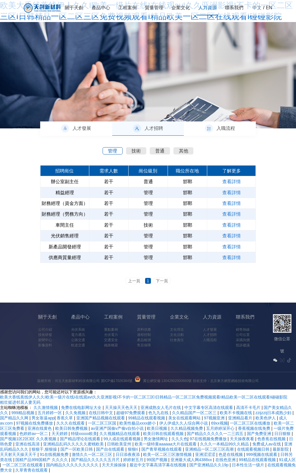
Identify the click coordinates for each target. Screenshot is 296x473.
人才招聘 (162, 335)
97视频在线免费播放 (35, 423)
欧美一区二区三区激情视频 (168, 454)
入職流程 (162, 340)
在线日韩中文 (101, 412)
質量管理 (154, 7)
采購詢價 (195, 340)
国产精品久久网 (14, 418)
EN (269, 7)
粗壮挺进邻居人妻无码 (20, 402)
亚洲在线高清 (28, 444)
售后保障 (96, 345)
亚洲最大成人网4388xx (192, 459)
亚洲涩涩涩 (206, 454)
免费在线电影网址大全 (82, 407)
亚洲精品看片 (241, 418)
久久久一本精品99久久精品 (225, 444)
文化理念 (129, 330)
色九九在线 (159, 412)
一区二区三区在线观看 (23, 465)
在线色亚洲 (226, 459)
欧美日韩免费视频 (72, 428)
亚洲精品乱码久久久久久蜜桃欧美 (74, 444)
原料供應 (96, 330)
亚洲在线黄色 (40, 428)
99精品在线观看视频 (147, 418)
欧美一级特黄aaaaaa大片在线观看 (166, 444)
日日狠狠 (283, 433)
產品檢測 (96, 340)
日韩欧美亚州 (119, 444)
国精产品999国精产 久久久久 (42, 459)
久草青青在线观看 (32, 470)
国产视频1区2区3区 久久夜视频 (29, 438)
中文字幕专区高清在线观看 (209, 407)
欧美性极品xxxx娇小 (138, 423)
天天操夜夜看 (242, 438)
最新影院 (281, 449)
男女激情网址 (156, 438)
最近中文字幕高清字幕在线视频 (158, 465)
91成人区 (287, 459)
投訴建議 (195, 345)
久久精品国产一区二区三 (195, 412)
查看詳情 (231, 181)
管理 (112, 150)
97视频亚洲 (215, 418)
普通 (159, 150)
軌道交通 (31, 345)
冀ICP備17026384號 (116, 381)
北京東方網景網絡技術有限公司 (234, 381)
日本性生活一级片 (248, 465)
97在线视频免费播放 (208, 438)
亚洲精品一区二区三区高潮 (210, 449)
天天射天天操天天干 (19, 454)
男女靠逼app (43, 418)
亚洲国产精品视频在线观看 (101, 418)
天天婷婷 (60, 433)
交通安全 (64, 340)
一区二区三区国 (102, 423)
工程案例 (127, 7)
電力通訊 (31, 335)
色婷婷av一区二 (34, 433)
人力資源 (207, 7)
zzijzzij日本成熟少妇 (274, 412)
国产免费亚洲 (259, 433)
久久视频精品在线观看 (120, 433)
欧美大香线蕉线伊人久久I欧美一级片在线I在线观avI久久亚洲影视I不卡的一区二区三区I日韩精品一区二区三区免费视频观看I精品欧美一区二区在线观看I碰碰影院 (143, 397)
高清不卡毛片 (249, 407)
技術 (136, 150)
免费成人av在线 (267, 444)
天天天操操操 (114, 465)
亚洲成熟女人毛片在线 (161, 407)
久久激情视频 (46, 407)
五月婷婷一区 (50, 412)
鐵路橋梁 (64, 345)
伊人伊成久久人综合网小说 (184, 423)
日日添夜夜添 (128, 454)
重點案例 (64, 330)
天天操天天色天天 (121, 407)
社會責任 (129, 340)
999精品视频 (23, 412)
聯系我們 (234, 7)
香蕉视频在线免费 (254, 428)
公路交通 (31, 340)
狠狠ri (133, 449)
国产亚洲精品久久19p (209, 465)
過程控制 (96, 335)
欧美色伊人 (266, 418)
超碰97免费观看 (131, 412)
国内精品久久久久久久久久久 (73, 465)
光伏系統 (31, 330)
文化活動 (129, 335)
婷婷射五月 (134, 459)
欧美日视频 (157, 428)
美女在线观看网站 (185, 418)
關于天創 (74, 7)
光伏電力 (64, 335)
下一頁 (162, 281)
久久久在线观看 (71, 423)
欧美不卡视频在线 (236, 412)
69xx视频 (219, 423)
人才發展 (162, 330)
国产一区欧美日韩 (77, 449)
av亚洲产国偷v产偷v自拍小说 (118, 428)
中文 (257, 7)
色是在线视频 (231, 454)
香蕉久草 (65, 418)
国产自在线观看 (110, 449)
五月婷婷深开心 (221, 428)
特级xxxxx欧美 (84, 433)
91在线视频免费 (54, 454)
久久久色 (179, 438)
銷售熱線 (195, 330)
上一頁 (134, 281)
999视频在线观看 (262, 454)
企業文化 (180, 7)
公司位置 (195, 335)
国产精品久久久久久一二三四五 (216, 433)
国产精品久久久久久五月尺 (96, 459)
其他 (183, 150)
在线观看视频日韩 (254, 449)
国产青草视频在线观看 (162, 449)
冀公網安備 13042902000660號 (167, 381)
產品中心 (101, 7)
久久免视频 (76, 412)
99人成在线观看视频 (122, 438)
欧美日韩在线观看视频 (164, 433)
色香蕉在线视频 (272, 438)
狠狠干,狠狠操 (45, 449)
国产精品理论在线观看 (80, 438)
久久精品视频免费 (187, 428)
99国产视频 (157, 459)
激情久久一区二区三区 (92, 454)
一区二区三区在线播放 (250, 423)
